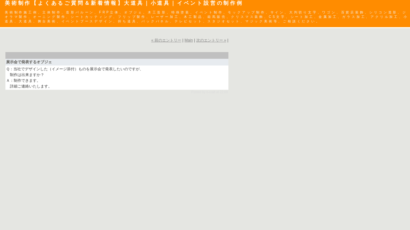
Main (188, 40)
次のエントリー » (211, 40)
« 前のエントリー (166, 40)
